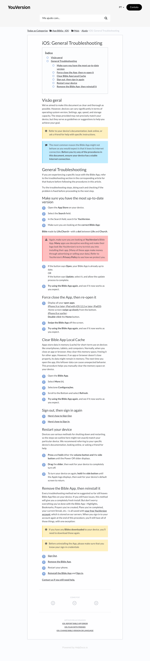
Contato (134, 7)
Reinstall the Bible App (60, 573)
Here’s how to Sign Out (60, 416)
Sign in (79, 573)
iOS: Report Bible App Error (75, 623)
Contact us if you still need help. (58, 579)
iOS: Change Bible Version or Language (75, 630)
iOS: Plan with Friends (74, 627)
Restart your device (67, 83)
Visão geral (57, 57)
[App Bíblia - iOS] (59, 30)
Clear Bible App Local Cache (71, 76)
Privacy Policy (70, 257)
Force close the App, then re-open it (75, 72)
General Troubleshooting (64, 61)
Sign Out (52, 555)
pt (120, 7)
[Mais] (75, 30)
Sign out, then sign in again (70, 79)
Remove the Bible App (59, 561)
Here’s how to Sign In (59, 421)
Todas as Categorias (37, 30)
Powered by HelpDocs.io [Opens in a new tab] (75, 647)
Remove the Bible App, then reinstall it (77, 86)
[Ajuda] (84, 30)
